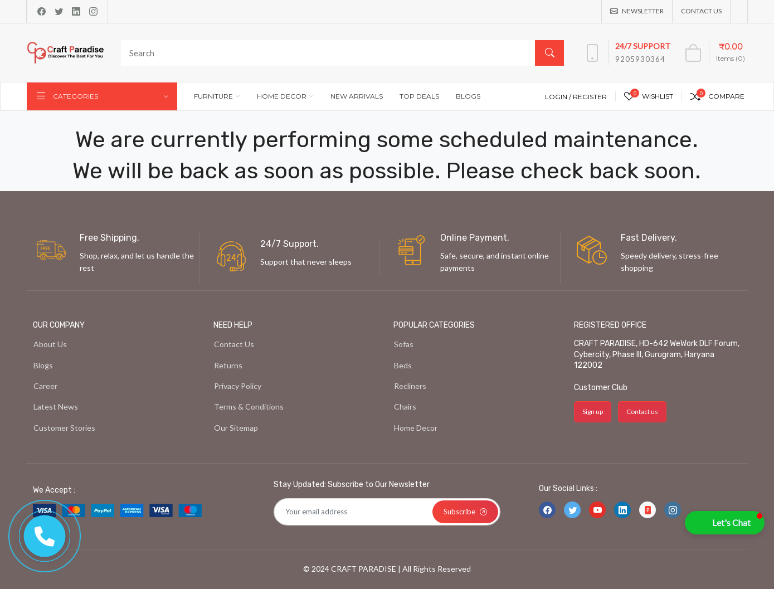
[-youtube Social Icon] (597, 510)
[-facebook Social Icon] (547, 510)
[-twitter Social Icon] (572, 510)
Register (590, 97)
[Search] (340, 53)
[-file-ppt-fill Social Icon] (647, 510)
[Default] (387, 512)
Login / (559, 97)
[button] (725, 522)
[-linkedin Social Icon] (622, 510)
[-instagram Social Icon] (672, 510)
